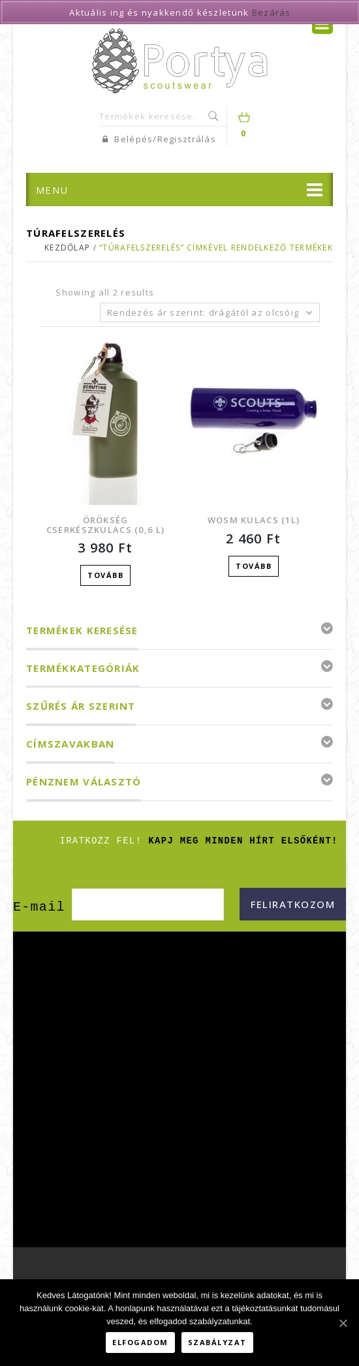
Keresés (215, 116)
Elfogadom (140, 1342)
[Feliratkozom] (293, 902)
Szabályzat (217, 1342)
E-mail (39, 905)
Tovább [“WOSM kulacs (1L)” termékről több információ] (254, 566)
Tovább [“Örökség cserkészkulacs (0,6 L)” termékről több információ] (105, 575)
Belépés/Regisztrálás (159, 139)
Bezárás (271, 12)
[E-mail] (148, 902)
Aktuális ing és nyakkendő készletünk (159, 12)
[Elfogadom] (342, 1322)
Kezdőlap (67, 247)
